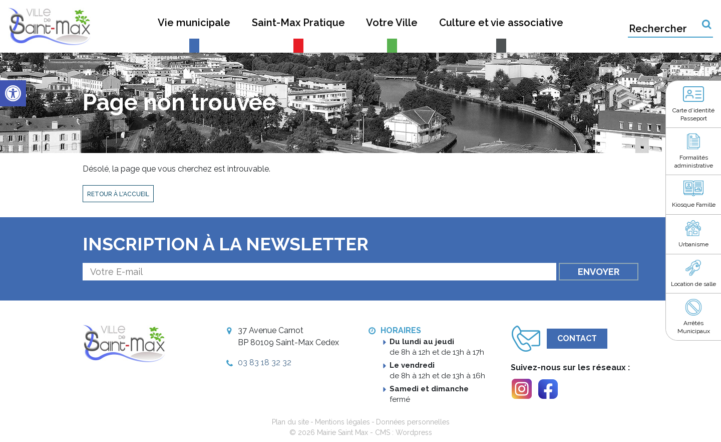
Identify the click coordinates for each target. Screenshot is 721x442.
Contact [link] (577, 338)
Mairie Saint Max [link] (342, 432)
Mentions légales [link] (342, 422)
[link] (13, 93)
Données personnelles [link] (413, 422)
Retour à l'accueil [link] (118, 194)
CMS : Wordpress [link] (403, 432)
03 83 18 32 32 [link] (264, 362)
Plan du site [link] (290, 422)
